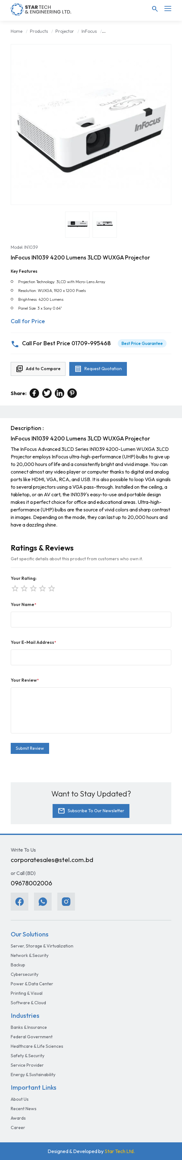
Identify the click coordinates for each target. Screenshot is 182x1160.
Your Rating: (24, 578)
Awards (18, 1118)
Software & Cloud (28, 1003)
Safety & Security (27, 1055)
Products (39, 31)
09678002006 (31, 883)
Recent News (24, 1108)
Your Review (25, 680)
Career (18, 1127)
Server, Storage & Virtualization (42, 946)
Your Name (23, 604)
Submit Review (30, 748)
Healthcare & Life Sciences (37, 1046)
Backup (18, 965)
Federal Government (32, 1037)
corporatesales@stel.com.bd (52, 860)
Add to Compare (38, 368)
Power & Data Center (32, 984)
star (51, 588)
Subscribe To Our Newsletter (91, 811)
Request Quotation (98, 368)
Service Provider (27, 1065)
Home (16, 31)
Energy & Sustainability (33, 1074)
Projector (64, 31)
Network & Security (29, 955)
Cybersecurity (24, 974)
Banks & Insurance (29, 1027)
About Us (20, 1099)
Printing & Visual (27, 993)
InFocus (89, 31)
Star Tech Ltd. (120, 1151)
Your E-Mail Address (33, 642)
